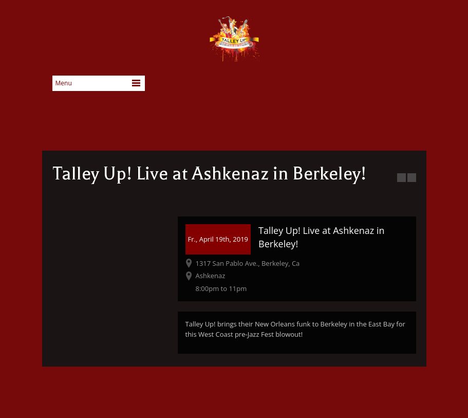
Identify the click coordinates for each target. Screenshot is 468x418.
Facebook (344, 86)
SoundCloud (409, 86)
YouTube (376, 86)
